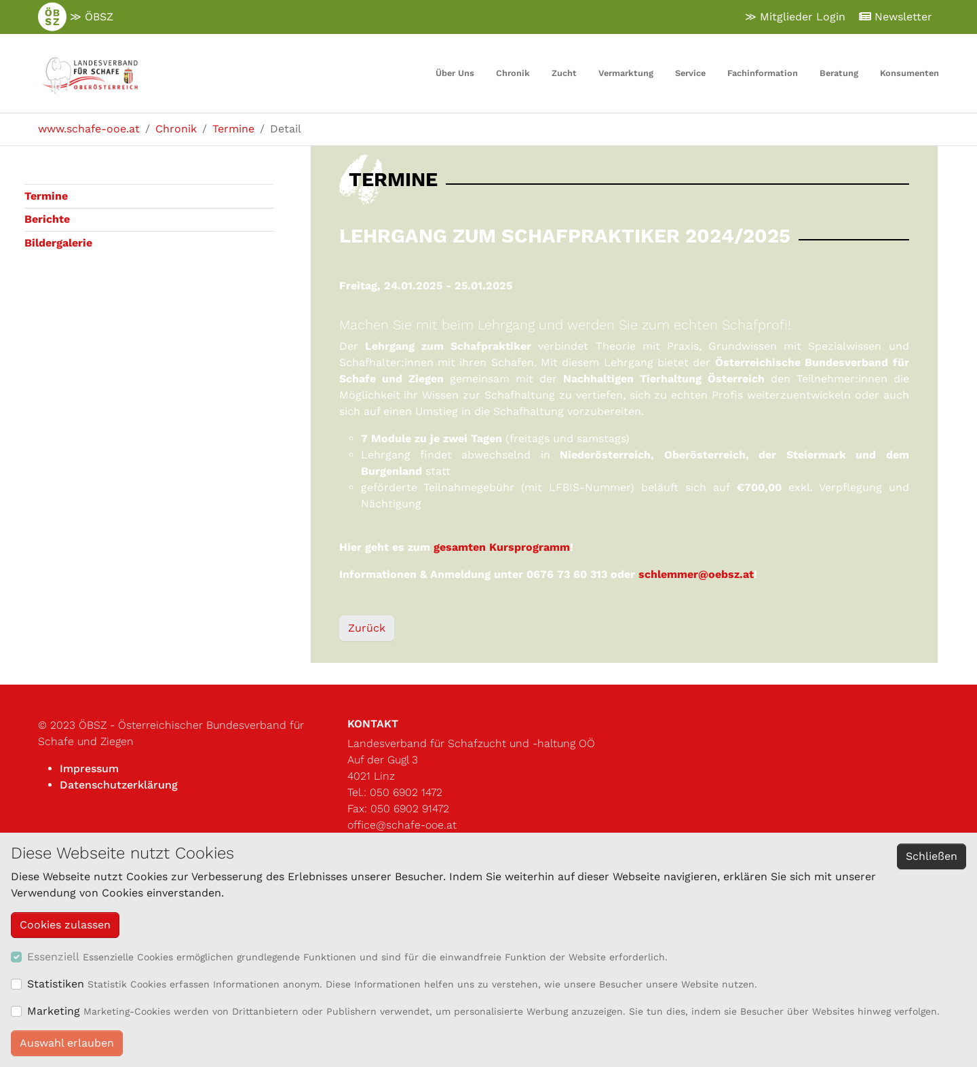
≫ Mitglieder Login (795, 16)
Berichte (47, 219)
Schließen (931, 856)
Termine (46, 195)
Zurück (366, 627)
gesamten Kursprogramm (502, 547)
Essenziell (53, 956)
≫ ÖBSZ (75, 17)
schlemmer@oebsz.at (696, 574)
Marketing (53, 1011)
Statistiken (55, 983)
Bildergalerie (58, 242)
